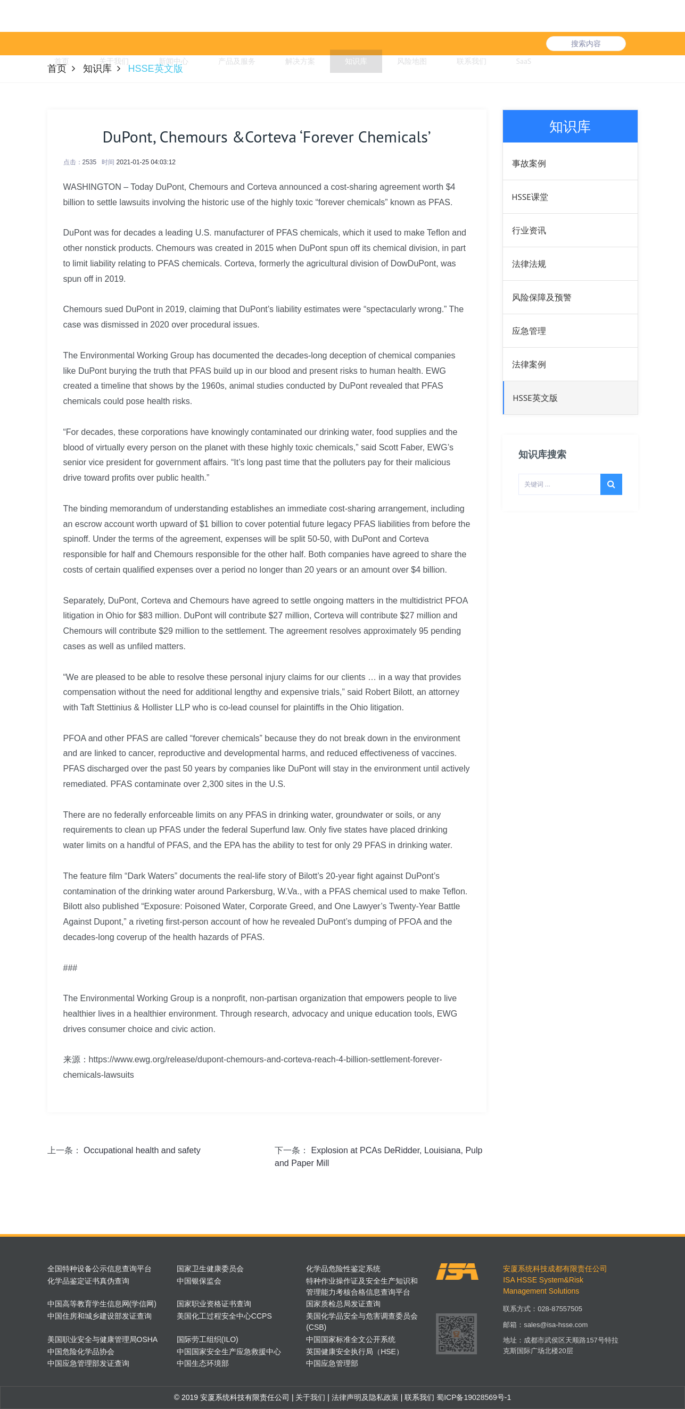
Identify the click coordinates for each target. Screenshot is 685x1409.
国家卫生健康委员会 (210, 1268)
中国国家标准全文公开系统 (350, 1339)
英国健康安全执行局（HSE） (354, 1351)
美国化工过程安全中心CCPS (224, 1316)
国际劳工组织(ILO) (207, 1339)
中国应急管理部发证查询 (88, 1363)
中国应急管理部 (332, 1363)
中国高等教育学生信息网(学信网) (101, 1303)
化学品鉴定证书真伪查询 (88, 1281)
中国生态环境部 (203, 1363)
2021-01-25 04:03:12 (146, 162)
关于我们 (310, 1397)
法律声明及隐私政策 (364, 1397)
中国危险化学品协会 (80, 1351)
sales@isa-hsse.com (556, 1332)
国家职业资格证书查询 (214, 1303)
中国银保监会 (199, 1281)
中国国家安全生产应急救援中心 (229, 1351)
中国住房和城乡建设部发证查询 (99, 1316)
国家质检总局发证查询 (343, 1303)
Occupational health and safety (142, 1150)
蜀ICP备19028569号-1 (473, 1397)
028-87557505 (560, 1316)
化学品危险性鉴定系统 (343, 1268)
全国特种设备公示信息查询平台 (99, 1268)
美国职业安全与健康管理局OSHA (102, 1339)
